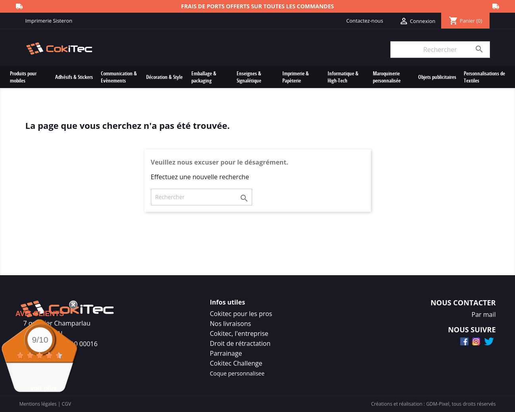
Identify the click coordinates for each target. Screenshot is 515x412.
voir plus (44, 388)
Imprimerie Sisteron (49, 20)
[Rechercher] (440, 49)
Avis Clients (39, 314)
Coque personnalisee (237, 373)
